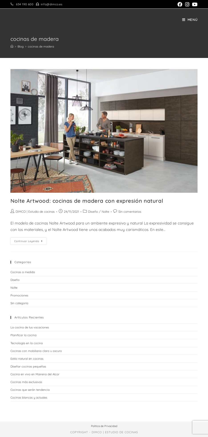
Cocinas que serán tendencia (30, 389)
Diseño (93, 212)
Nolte (105, 212)
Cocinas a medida (22, 272)
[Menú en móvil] (190, 20)
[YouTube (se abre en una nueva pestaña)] (194, 4)
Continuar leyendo (30, 242)
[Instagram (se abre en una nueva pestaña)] (187, 4)
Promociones (19, 295)
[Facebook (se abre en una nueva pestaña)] (180, 4)
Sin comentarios (129, 212)
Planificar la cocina (23, 335)
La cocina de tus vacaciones (29, 327)
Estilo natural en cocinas (26, 358)
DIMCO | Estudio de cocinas (35, 212)
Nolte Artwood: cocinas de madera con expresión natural (86, 200)
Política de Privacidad (104, 426)
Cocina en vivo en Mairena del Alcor (34, 374)
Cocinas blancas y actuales (28, 397)
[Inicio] (11, 46)
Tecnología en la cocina (26, 343)
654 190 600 (25, 4)
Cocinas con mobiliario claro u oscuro (36, 351)
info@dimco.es (52, 4)
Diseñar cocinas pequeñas (28, 366)
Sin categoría (19, 303)
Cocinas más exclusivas (26, 382)
